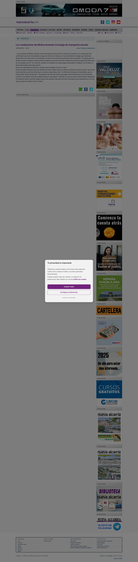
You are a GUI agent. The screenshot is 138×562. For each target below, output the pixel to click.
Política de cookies (79, 279)
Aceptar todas (69, 287)
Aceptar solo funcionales (69, 297)
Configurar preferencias (69, 292)
